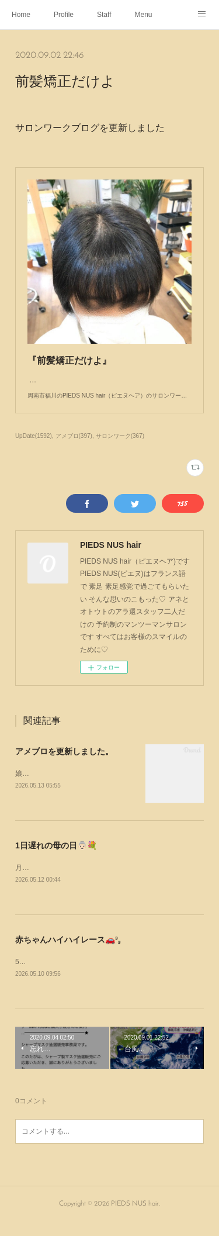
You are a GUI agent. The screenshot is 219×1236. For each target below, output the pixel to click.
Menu (143, 15)
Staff (104, 15)
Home (21, 15)
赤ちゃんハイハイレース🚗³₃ (68, 952)
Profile (64, 15)
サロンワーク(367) (120, 447)
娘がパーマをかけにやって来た (64, 785)
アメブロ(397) (73, 447)
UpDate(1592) (33, 447)
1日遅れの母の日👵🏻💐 (56, 857)
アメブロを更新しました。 (64, 763)
